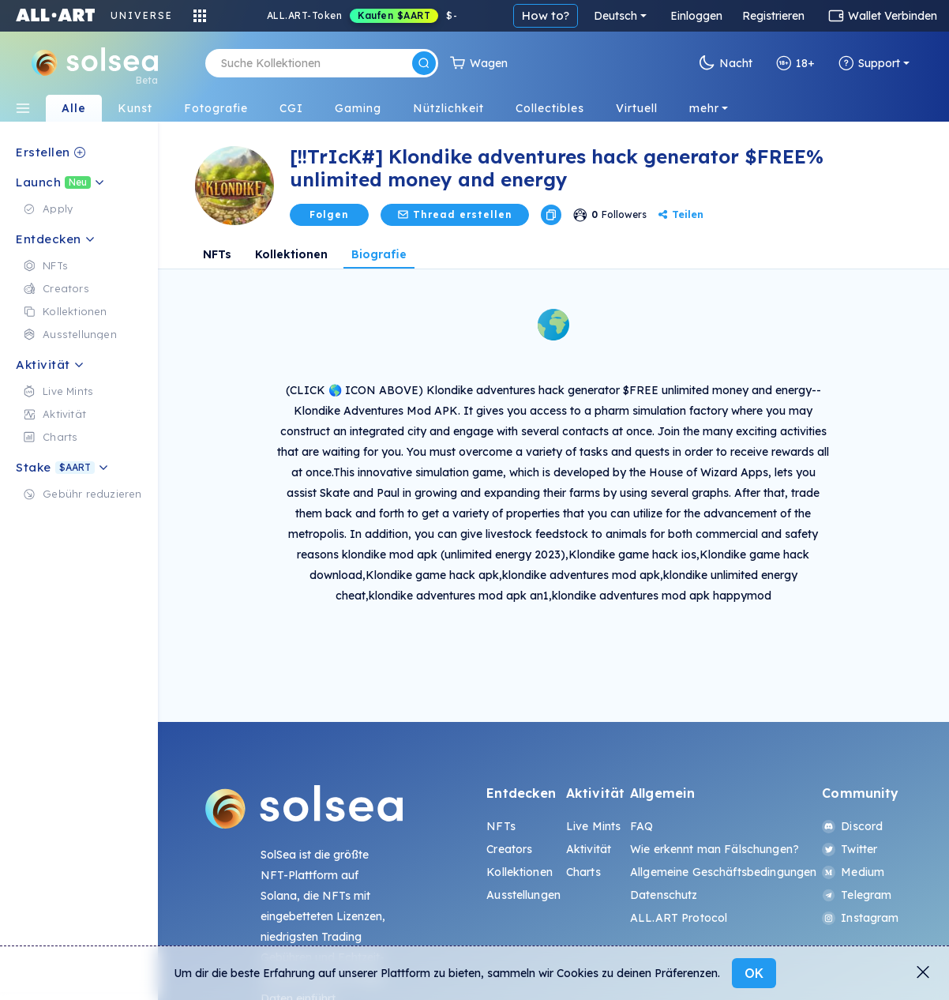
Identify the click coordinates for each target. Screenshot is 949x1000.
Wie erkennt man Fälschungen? (714, 849)
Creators (509, 849)
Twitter (849, 849)
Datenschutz (664, 895)
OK (754, 973)
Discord (852, 826)
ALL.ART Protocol (678, 918)
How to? (545, 15)
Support (869, 63)
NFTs (217, 254)
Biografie (379, 254)
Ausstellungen (523, 895)
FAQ (641, 826)
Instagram (860, 917)
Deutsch (615, 16)
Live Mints (593, 826)
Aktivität (588, 849)
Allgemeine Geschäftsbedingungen (723, 872)
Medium (853, 872)
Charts (583, 872)
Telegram (856, 894)
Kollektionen (291, 254)
